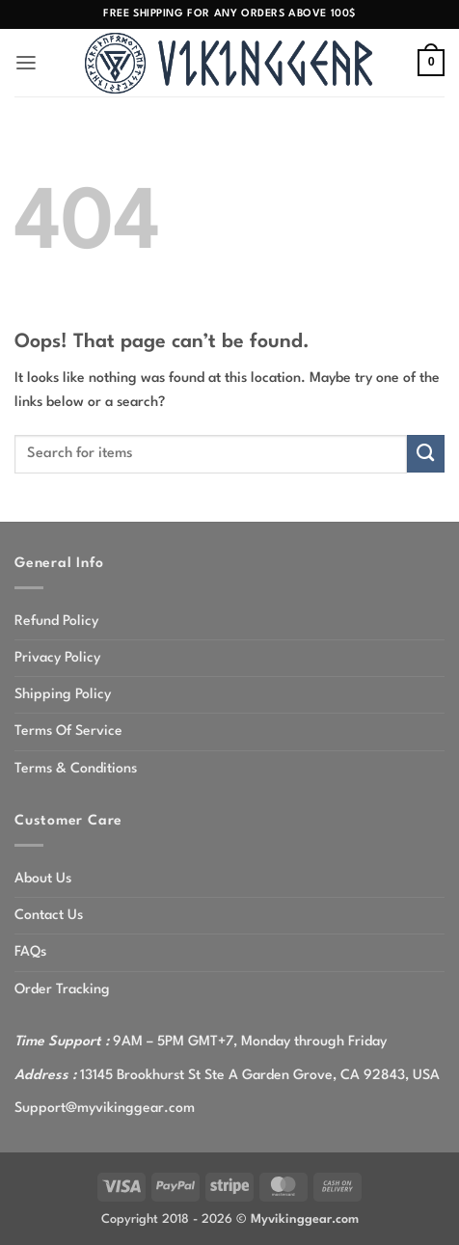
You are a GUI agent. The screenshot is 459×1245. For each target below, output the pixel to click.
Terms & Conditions (75, 768)
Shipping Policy (62, 694)
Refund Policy (56, 621)
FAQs (30, 952)
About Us (42, 878)
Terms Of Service (68, 731)
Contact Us (48, 915)
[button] (26, 63)
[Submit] (426, 454)
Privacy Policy (57, 657)
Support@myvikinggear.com (104, 1108)
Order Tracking (62, 989)
